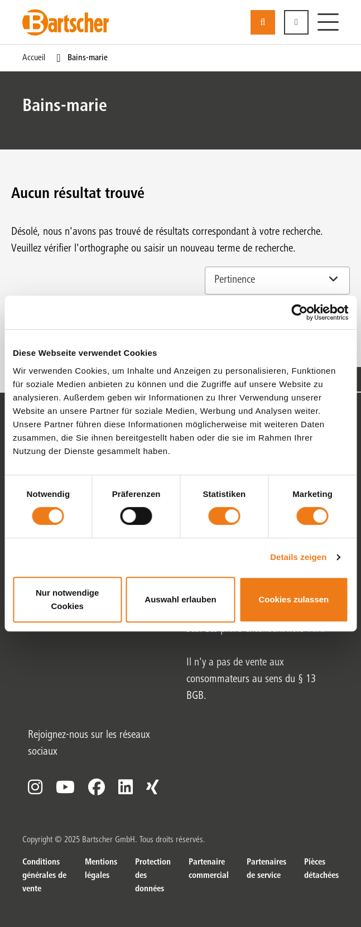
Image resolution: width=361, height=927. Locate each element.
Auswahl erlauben (180, 599)
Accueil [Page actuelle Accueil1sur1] (33, 58)
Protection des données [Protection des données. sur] (153, 876)
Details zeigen (298, 557)
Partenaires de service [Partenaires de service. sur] (266, 869)
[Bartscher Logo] (65, 22)
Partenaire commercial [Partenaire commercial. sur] (209, 869)
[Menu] (328, 22)
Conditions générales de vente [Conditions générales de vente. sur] (44, 876)
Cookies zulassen (293, 599)
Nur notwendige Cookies (67, 599)
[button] (296, 22)
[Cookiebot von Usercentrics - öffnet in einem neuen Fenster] (299, 312)
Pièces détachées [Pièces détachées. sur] (321, 869)
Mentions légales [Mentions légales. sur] (101, 869)
